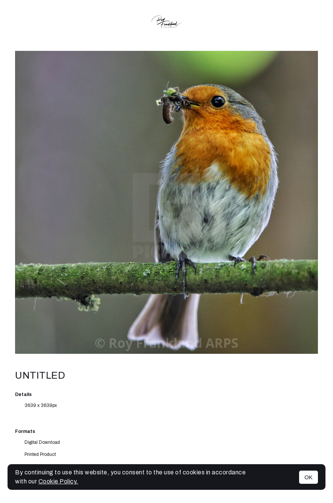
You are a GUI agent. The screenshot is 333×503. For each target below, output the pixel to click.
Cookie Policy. (58, 481)
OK (308, 477)
